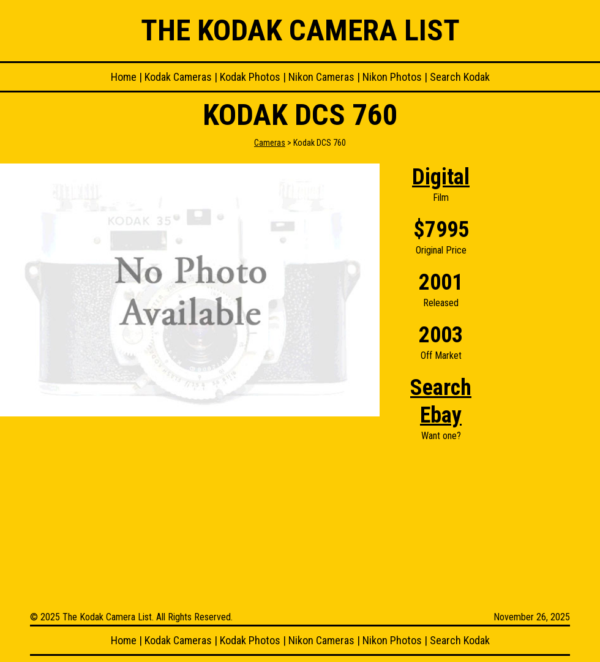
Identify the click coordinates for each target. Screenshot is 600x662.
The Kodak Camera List (300, 30)
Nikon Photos (392, 76)
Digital (441, 177)
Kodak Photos (250, 76)
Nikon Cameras (321, 76)
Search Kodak (460, 76)
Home (124, 76)
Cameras (269, 143)
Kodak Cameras (178, 76)
